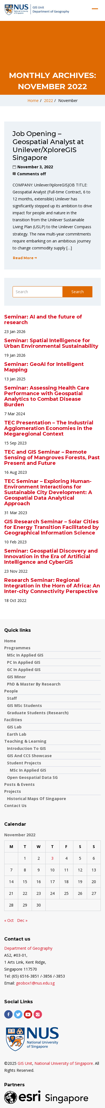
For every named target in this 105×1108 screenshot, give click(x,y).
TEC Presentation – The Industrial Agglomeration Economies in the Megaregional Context (48, 428)
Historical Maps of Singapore (36, 798)
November (68, 100)
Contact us (15, 805)
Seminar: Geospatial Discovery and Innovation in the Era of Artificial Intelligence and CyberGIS (51, 556)
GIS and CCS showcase (29, 755)
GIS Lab (14, 727)
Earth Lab (16, 734)
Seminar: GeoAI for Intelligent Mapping (44, 367)
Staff (12, 698)
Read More (25, 258)
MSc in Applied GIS (25, 655)
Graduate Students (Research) (38, 712)
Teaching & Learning (25, 741)
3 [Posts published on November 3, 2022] (52, 858)
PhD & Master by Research (33, 684)
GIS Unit (25, 1063)
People (11, 691)
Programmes (17, 647)
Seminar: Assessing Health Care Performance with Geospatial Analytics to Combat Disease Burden (46, 396)
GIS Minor (16, 676)
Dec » (22, 920)
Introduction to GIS (26, 748)
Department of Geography (28, 948)
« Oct (9, 920)
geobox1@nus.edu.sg (35, 983)
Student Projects (24, 763)
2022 (48, 100)
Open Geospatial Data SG (32, 777)
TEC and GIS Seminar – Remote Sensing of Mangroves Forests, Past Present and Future (52, 457)
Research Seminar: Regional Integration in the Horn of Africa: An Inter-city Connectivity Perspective (52, 585)
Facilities (13, 719)
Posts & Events (19, 784)
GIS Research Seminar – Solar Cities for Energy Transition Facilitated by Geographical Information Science (51, 527)
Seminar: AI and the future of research (43, 319)
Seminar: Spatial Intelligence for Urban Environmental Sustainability (51, 343)
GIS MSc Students (24, 705)
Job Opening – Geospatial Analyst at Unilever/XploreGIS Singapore (48, 146)
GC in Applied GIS (24, 669)
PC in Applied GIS (23, 662)
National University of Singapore (63, 1063)
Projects (12, 791)
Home (33, 100)
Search (77, 291)
